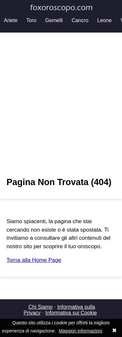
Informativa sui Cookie (71, 313)
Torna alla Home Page (34, 260)
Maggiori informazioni (80, 330)
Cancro (80, 20)
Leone (104, 20)
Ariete (11, 20)
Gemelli (54, 20)
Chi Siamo (41, 307)
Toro (31, 20)
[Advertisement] (61, 102)
